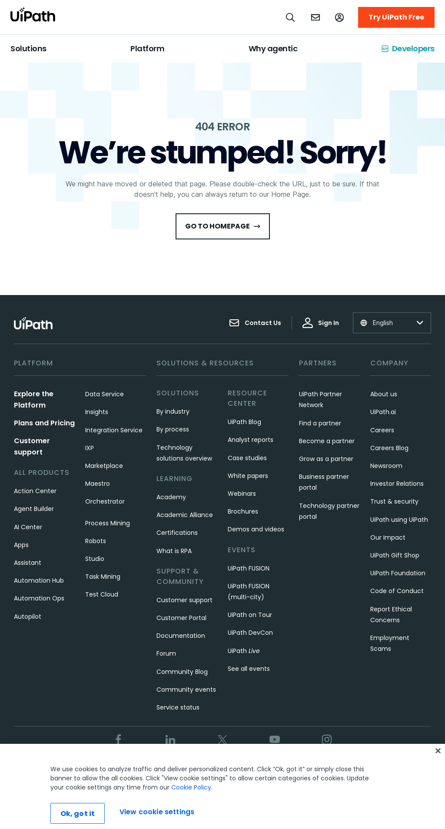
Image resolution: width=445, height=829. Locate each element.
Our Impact (387, 537)
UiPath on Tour (250, 614)
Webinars (242, 493)
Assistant (27, 562)
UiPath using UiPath (399, 519)
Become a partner (327, 441)
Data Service (104, 394)
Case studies (247, 458)
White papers (248, 475)
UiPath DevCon (250, 632)
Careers (382, 430)
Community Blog (182, 671)
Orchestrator (105, 501)
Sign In (320, 323)
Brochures (243, 511)
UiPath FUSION (248, 568)
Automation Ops (39, 598)
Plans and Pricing (44, 423)
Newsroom (386, 465)
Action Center (35, 491)
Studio (94, 558)
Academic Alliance (184, 515)
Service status (177, 707)
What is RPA (174, 551)
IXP (89, 448)
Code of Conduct (397, 591)
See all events (249, 668)
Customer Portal (181, 617)
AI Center (28, 527)
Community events (186, 689)
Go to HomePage (222, 226)
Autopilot (27, 616)
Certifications (177, 532)
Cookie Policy (191, 800)
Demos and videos (256, 529)
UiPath (244, 651)
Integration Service (114, 430)
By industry (172, 411)
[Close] (438, 763)
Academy (171, 497)
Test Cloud (101, 594)
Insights (96, 412)
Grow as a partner (326, 458)
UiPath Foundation (397, 573)
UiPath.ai (383, 412)
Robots (95, 541)
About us (383, 394)
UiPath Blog (244, 422)
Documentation (180, 635)
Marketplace (104, 465)
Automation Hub (39, 580)
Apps (21, 545)
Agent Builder (34, 508)
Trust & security (394, 501)
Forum (166, 653)
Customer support (184, 600)
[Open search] (291, 17)
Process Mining (107, 523)
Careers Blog (389, 448)
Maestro (97, 483)
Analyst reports (250, 439)
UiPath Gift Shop (394, 555)
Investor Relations (397, 483)
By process (172, 429)
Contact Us (255, 323)
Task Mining (102, 576)
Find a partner (320, 423)
